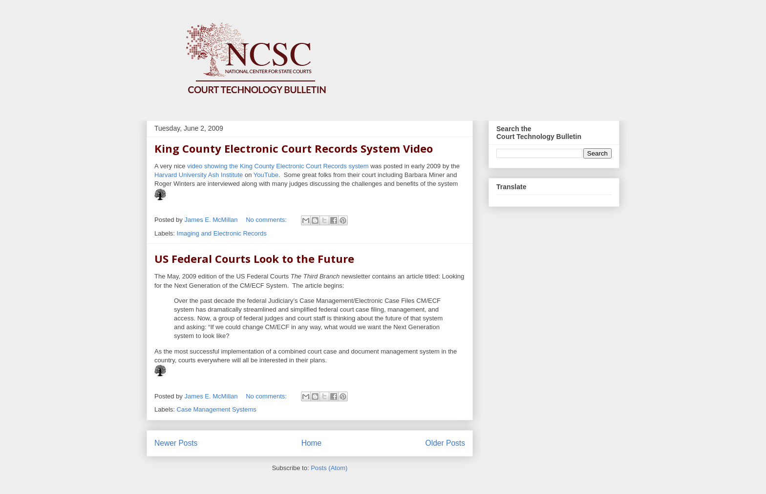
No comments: (267, 219)
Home (311, 443)
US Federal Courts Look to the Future (254, 258)
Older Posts (445, 443)
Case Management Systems (216, 409)
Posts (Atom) (329, 468)
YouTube (266, 174)
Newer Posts (175, 443)
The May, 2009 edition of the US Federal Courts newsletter (262, 276)
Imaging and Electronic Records (222, 233)
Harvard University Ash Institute (198, 174)
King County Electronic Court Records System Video (293, 148)
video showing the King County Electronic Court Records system (277, 166)
